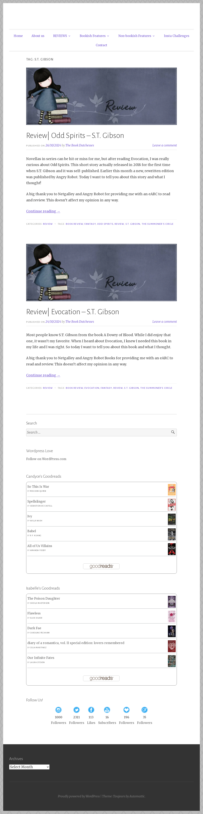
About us (38, 36)
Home (18, 36)
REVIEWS (60, 36)
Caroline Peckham (40, 633)
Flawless (34, 613)
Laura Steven (37, 662)
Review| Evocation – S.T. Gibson (72, 312)
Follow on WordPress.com (46, 459)
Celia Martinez (38, 648)
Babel (31, 531)
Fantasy (90, 224)
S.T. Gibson (132, 224)
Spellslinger (36, 501)
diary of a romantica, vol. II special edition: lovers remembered (75, 643)
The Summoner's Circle (158, 224)
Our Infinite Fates (40, 658)
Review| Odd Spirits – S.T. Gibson (75, 136)
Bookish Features (93, 36)
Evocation (91, 388)
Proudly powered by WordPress (79, 796)
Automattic (137, 796)
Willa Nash (36, 521)
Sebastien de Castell (41, 506)
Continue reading (43, 211)
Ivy (29, 516)
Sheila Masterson (40, 603)
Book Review (74, 224)
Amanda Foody (38, 550)
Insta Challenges (176, 36)
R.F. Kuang (35, 536)
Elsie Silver (36, 618)
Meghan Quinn (38, 491)
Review (48, 224)
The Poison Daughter (43, 598)
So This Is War (38, 487)
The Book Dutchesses (79, 145)
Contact (101, 45)
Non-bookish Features (134, 36)
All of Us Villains (39, 546)
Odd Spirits (105, 224)
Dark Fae (34, 628)
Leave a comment (164, 145)
